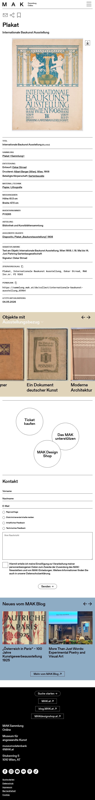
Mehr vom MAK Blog (47, 680)
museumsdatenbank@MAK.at (15, 747)
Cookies (6, 794)
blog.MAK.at (48, 708)
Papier (5, 187)
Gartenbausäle (36, 176)
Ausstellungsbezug (21, 321)
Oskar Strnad (19, 167)
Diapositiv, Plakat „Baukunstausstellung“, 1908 (27, 236)
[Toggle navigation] (89, 4)
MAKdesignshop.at (47, 715)
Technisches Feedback (15, 528)
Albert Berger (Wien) (25, 171)
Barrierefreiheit (9, 791)
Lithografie (16, 187)
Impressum (7, 787)
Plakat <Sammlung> (13, 156)
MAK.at (48, 700)
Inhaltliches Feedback (15, 523)
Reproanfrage (12, 512)
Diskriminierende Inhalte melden (20, 517)
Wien (40, 171)
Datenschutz (7, 783)
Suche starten (47, 693)
